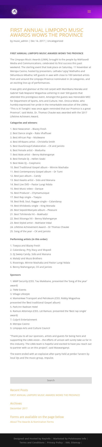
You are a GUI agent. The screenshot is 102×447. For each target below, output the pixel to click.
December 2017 (18, 408)
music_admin (20, 41)
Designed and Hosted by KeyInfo (32, 438)
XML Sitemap (72, 442)
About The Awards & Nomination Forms (32, 421)
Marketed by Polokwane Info (69, 438)
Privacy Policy (55, 442)
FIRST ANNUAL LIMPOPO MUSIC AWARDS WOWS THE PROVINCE (45, 395)
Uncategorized (55, 41)
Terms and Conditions (32, 442)
